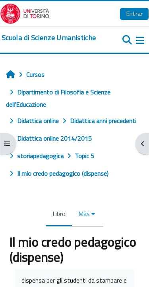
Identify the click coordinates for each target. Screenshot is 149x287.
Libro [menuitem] (59, 213)
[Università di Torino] (25, 13)
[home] (49, 37)
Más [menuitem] (84, 213)
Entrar (134, 13)
